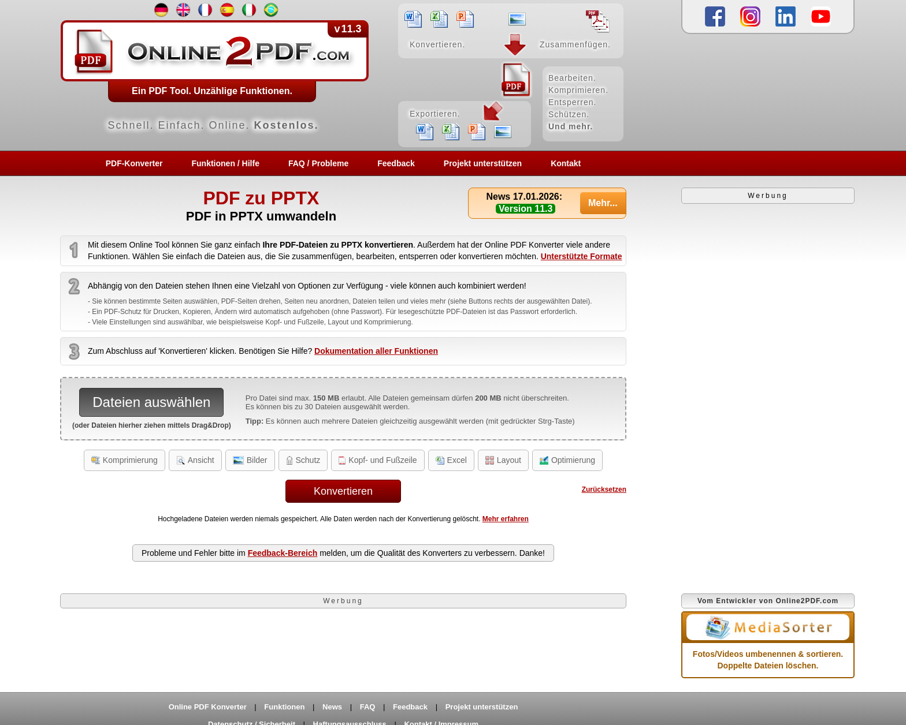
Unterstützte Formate (581, 256)
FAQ (368, 706)
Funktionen (284, 706)
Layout (503, 460)
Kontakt (566, 163)
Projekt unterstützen (483, 163)
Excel (451, 460)
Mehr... (603, 203)
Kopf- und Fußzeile (378, 460)
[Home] (343, 75)
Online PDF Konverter (208, 706)
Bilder (250, 460)
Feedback (396, 163)
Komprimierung (124, 460)
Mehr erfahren (505, 519)
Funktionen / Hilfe (225, 163)
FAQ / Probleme (318, 163)
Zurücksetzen (604, 489)
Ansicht (195, 460)
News (332, 706)
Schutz (303, 460)
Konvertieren (343, 491)
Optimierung (567, 460)
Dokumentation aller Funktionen (376, 351)
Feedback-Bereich (283, 553)
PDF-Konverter (134, 163)
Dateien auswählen (151, 402)
